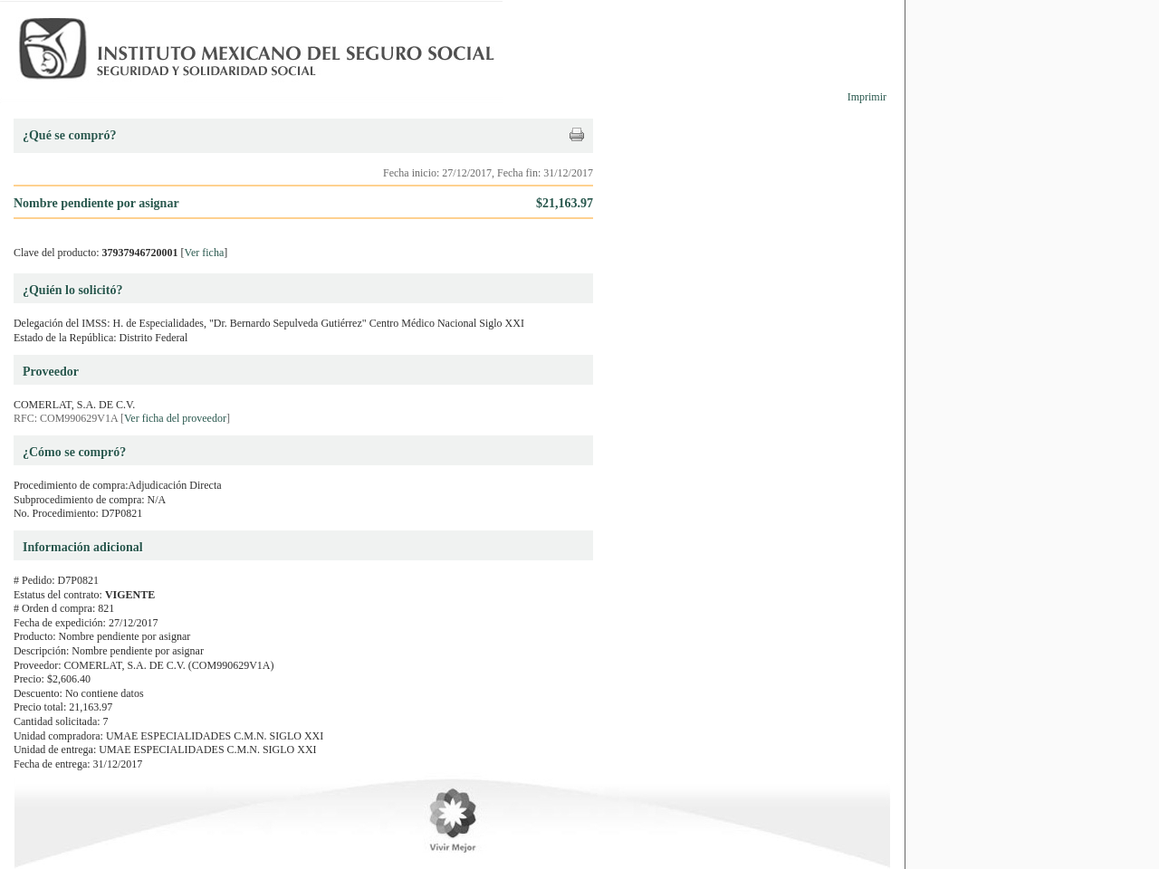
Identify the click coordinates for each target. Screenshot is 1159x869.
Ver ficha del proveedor (175, 418)
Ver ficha (205, 252)
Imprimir (867, 97)
